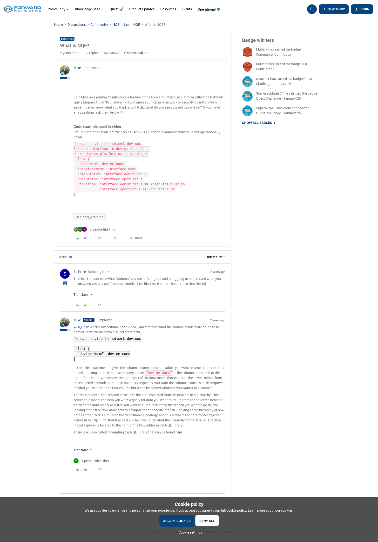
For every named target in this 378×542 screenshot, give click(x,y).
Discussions (77, 24)
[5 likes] (94, 229)
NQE (116, 24)
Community (99, 24)
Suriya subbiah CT (270, 93)
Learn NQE (132, 24)
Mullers (261, 49)
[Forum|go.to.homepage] (22, 9)
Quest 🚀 (116, 9)
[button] (334, 9)
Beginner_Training (89, 217)
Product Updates (142, 9)
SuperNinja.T (266, 108)
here (179, 432)
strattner (262, 78)
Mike (77, 67)
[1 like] (91, 460)
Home (58, 24)
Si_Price (80, 271)
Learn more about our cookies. (271, 510)
